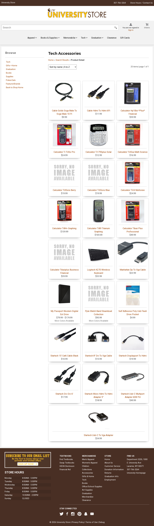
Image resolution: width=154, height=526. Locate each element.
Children (85, 466)
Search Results (62, 60)
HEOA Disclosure (67, 466)
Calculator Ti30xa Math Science (132, 138)
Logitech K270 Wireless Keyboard (99, 257)
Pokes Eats (11, 80)
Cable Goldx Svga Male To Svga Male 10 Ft (64, 98)
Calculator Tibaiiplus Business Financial (64, 257)
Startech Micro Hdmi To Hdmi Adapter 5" (99, 381)
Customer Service (112, 466)
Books (9, 73)
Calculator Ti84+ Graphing (64, 215)
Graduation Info (112, 476)
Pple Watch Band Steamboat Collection (99, 299)
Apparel (32, 37)
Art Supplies (87, 490)
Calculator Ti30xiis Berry (64, 176)
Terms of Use (92, 522)
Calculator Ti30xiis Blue (99, 176)
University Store (8, 2)
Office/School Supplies (92, 486)
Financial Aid (65, 469)
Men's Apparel (88, 459)
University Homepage (136, 473)
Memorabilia (70, 37)
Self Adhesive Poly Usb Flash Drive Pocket (133, 299)
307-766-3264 (120, 3)
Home (51, 60)
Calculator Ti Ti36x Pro (64, 138)
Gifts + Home (11, 65)
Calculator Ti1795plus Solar (99, 138)
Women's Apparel (89, 463)
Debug (102, 522)
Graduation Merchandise (87, 495)
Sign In (130, 30)
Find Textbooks (66, 459)
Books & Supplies (50, 37)
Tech (84, 37)
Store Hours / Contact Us (141, 3)
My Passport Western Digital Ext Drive (64, 299)
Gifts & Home (88, 476)
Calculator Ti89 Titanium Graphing (99, 216)
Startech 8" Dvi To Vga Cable (99, 342)
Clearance (111, 37)
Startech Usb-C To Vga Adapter (98, 421)
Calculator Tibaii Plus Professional (133, 216)
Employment (110, 480)
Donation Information (114, 469)
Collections (87, 469)
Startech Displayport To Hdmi (133, 342)
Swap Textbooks (67, 463)
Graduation (97, 37)
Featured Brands (13, 84)
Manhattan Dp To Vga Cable (133, 256)
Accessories (87, 473)
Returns (108, 473)
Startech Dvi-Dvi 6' (64, 380)
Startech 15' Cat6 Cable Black (64, 342)
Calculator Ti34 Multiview (133, 176)
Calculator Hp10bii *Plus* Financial (133, 98)
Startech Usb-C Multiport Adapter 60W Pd (133, 381)
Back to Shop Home (14, 87)
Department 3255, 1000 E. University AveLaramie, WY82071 (137, 462)
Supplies (9, 76)
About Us (109, 463)
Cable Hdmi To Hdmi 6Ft (99, 97)
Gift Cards (125, 37)
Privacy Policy (78, 522)
